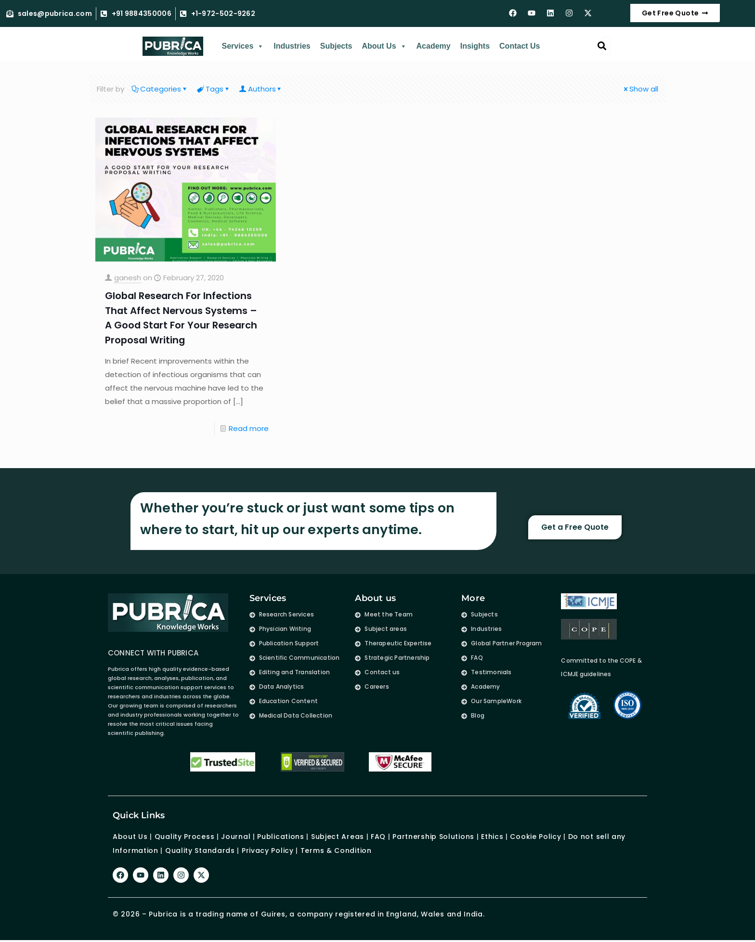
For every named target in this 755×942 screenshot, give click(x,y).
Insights (475, 46)
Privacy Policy (268, 849)
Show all (640, 89)
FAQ (378, 835)
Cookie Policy (535, 835)
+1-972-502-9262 (223, 14)
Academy (434, 46)
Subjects (336, 46)
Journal (235, 835)
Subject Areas (337, 835)
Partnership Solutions (433, 835)
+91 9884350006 (141, 14)
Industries (291, 46)
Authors (261, 89)
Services (242, 46)
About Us (384, 46)
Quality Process (185, 835)
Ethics (491, 835)
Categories (159, 89)
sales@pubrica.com (55, 14)
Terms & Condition (336, 849)
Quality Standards (200, 849)
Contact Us (519, 46)
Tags (214, 89)
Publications (280, 835)
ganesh (127, 278)
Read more (249, 427)
